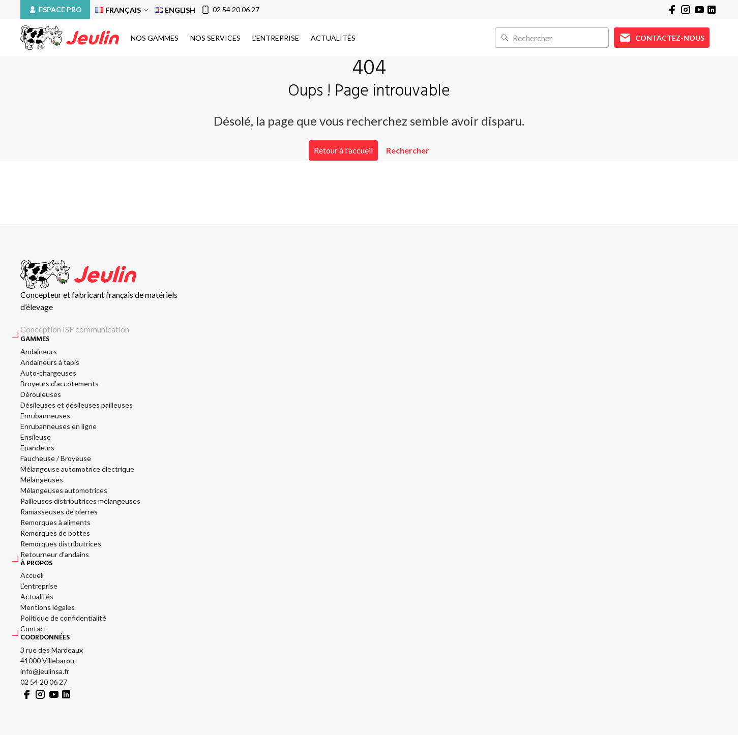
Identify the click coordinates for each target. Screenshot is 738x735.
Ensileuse (35, 437)
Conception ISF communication (74, 329)
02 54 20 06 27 (229, 10)
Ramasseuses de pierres (59, 511)
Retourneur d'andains (54, 554)
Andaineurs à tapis (49, 362)
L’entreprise (275, 38)
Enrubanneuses (45, 415)
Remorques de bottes (55, 533)
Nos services (215, 38)
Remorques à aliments (55, 522)
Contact (33, 628)
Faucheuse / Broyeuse (55, 458)
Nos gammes (155, 38)
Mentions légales (47, 607)
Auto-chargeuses (48, 373)
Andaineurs (38, 351)
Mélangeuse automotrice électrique (77, 469)
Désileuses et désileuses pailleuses (76, 405)
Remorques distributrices (60, 543)
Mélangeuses (41, 479)
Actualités (333, 38)
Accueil (32, 575)
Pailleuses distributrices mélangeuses (80, 501)
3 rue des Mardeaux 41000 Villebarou (51, 655)
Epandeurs (37, 447)
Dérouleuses (40, 394)
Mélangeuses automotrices (63, 490)
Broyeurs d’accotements (59, 383)
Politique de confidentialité (63, 618)
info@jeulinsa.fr (44, 671)
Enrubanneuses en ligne (58, 426)
